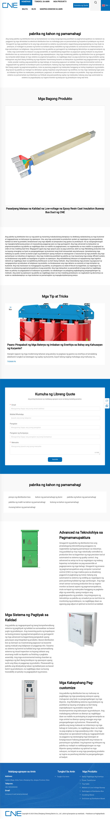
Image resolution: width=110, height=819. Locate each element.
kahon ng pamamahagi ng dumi (48, 497)
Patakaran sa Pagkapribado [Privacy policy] (95, 813)
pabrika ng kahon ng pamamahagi (81, 497)
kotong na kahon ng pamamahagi (64, 502)
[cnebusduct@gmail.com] (22, 794)
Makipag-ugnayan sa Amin (51, 9)
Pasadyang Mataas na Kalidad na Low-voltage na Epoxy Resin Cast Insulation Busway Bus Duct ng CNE (55, 210)
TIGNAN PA (11, 362)
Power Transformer (89, 780)
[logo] (10, 5)
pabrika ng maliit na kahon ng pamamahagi (27, 502)
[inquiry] (106, 400)
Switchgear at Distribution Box (93, 791)
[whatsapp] (106, 405)
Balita (25, 9)
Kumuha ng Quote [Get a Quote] (81, 5)
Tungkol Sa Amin (63, 777)
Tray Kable (85, 784)
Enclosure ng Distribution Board (93, 799)
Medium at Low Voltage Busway (93, 788)
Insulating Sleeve (88, 795)
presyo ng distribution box (20, 497)
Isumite (55, 459)
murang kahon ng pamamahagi (22, 507)
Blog (34, 9)
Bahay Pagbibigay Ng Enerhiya (92, 777)
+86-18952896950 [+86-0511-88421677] (11, 787)
